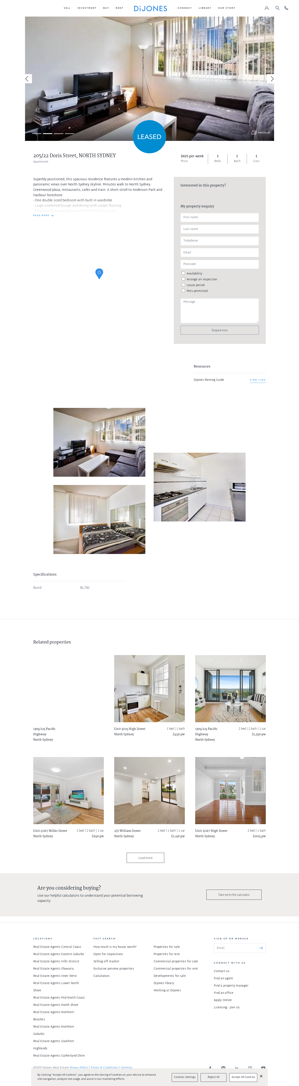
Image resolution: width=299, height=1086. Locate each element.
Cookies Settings (185, 1077)
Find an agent (223, 978)
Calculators (101, 976)
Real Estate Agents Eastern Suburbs (58, 954)
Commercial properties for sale (176, 961)
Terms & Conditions (104, 1067)
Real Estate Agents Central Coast (57, 947)
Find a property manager (231, 985)
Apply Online (223, 1000)
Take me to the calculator (234, 895)
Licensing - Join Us (227, 1007)
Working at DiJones (167, 990)
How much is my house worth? (115, 947)
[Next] (271, 78)
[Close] (261, 1076)
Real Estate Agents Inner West (55, 976)
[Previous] (27, 78)
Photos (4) (264, 133)
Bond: (37, 588)
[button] (67, 8)
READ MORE (41, 216)
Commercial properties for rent (176, 968)
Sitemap (126, 1067)
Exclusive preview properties (113, 968)
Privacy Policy (79, 1067)
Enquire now (220, 330)
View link (258, 380)
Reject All (213, 1077)
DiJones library (164, 983)
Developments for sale (170, 976)
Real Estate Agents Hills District (56, 961)
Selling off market (106, 961)
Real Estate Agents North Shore (55, 1005)
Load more (145, 858)
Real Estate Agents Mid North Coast (59, 997)
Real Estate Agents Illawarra (53, 968)
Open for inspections (108, 954)
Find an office (223, 993)
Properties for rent (167, 954)
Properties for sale (167, 947)
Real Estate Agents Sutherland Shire (59, 1055)
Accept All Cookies (243, 1077)
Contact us (221, 971)
